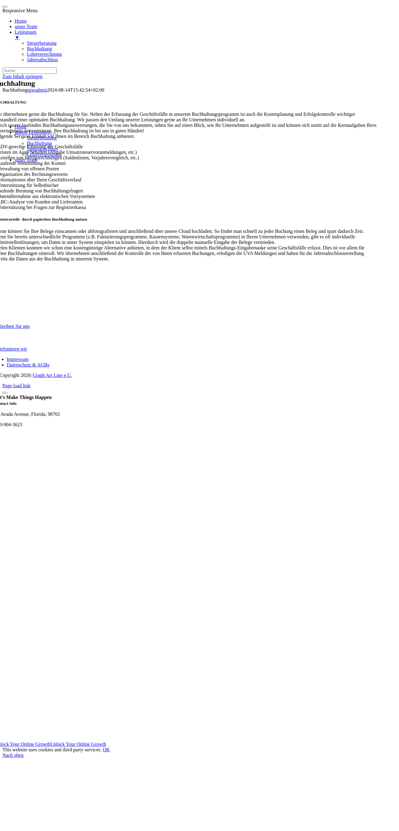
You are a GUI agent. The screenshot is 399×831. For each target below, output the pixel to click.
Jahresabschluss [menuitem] (42, 59)
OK (106, 749)
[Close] (4, 393)
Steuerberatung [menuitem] (42, 43)
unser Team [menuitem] (26, 26)
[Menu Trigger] (4, 7)
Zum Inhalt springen (22, 76)
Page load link (16, 385)
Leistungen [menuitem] (206, 34)
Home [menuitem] (21, 21)
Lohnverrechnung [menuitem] (44, 54)
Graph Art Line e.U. (52, 375)
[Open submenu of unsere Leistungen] (53, 134)
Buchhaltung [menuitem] (39, 48)
